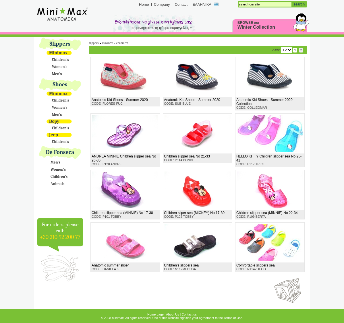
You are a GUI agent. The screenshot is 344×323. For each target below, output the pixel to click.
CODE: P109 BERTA (267, 214)
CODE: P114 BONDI (187, 158)
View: (281, 50)
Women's (59, 67)
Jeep (53, 134)
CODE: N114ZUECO (255, 267)
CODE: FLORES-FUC (120, 101)
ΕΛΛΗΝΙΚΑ (201, 4)
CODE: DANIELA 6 (110, 267)
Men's (57, 74)
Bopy (54, 121)
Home (144, 4)
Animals (58, 184)
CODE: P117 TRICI (269, 160)
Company (162, 4)
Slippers (60, 43)
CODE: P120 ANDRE (124, 160)
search (299, 4)
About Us (172, 314)
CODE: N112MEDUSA (181, 267)
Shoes (60, 84)
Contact (181, 4)
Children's (60, 59)
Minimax (58, 52)
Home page (155, 314)
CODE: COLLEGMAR (264, 103)
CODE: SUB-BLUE (192, 101)
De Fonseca (60, 152)
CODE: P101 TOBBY (122, 214)
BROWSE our (256, 25)
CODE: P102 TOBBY (194, 214)
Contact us (189, 314)
